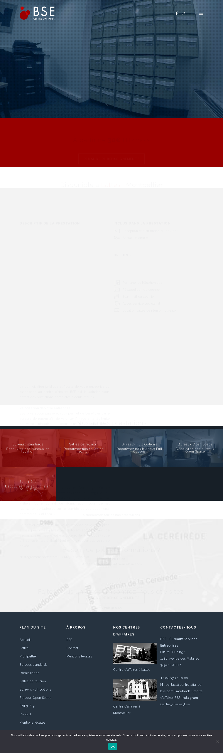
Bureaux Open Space (35, 697)
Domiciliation (29, 673)
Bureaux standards (33, 664)
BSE (69, 640)
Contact (25, 714)
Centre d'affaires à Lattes (131, 669)
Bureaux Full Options (35, 689)
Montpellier (28, 656)
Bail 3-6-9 (27, 706)
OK (112, 746)
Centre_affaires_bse (175, 704)
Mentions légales (32, 722)
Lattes (24, 648)
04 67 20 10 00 (176, 678)
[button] (201, 13)
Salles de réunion (33, 681)
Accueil (25, 640)
